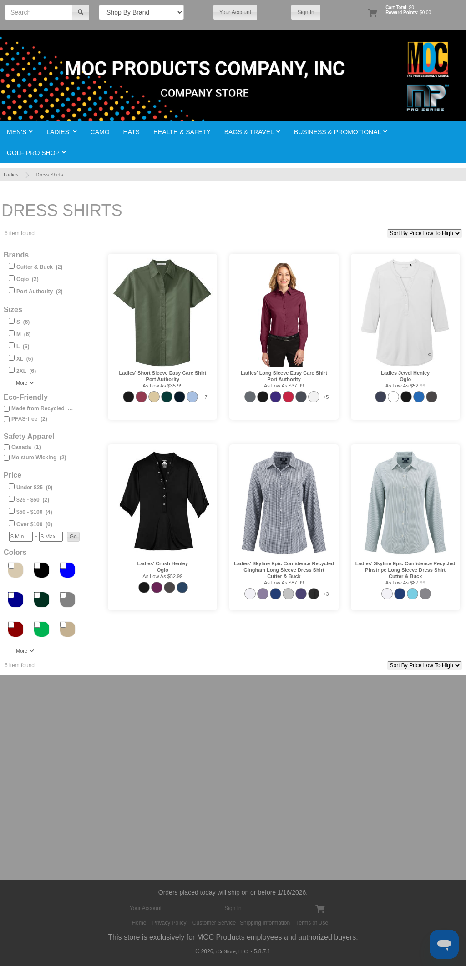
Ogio (405, 379)
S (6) (23, 322)
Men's (20, 132)
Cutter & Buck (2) (39, 267)
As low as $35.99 (162, 385)
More (25, 383)
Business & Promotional (340, 132)
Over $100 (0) (34, 524)
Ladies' (61, 132)
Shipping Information (265, 923)
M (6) (23, 334)
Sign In (305, 12)
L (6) (22, 346)
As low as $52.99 (405, 385)
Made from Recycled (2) (42, 408)
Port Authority (163, 379)
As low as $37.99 (284, 385)
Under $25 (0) (34, 487)
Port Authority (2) (39, 291)
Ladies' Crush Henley (162, 563)
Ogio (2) (27, 279)
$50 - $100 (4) (34, 512)
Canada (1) (26, 447)
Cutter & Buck (283, 576)
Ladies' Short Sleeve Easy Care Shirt (163, 373)
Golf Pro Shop (36, 152)
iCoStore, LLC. (232, 951)
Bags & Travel (252, 132)
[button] (73, 537)
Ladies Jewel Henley (405, 373)
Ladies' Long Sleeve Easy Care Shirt (284, 373)
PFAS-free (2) (29, 419)
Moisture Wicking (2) (38, 457)
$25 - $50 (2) (32, 500)
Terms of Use (312, 923)
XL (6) (24, 359)
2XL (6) (26, 371)
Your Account (235, 12)
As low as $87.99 (284, 582)
